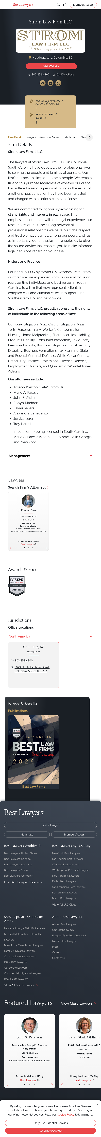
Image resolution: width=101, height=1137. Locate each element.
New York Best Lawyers (66, 853)
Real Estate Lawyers (16, 978)
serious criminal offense (58, 199)
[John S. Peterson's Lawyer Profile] (30, 1030)
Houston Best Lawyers (65, 875)
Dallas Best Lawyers (64, 881)
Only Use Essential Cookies (51, 1123)
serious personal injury (49, 188)
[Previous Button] (10, 521)
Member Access (74, 834)
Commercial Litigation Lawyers (22, 973)
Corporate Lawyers (15, 967)
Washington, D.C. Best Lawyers (70, 870)
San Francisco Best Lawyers (68, 886)
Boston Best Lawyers (64, 892)
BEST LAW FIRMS (46, 114)
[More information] (35, 544)
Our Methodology (63, 929)
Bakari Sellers (23, 408)
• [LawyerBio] (28, 547)
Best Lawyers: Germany (18, 875)
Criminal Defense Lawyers (20, 956)
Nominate (27, 834)
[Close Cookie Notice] (97, 1104)
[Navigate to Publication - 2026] (33, 752)
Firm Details (15, 137)
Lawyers (31, 137)
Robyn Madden (25, 403)
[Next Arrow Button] (89, 137)
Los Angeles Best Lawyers (67, 858)
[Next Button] (47, 521)
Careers (57, 952)
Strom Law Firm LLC (28, 516)
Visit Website (51, 66)
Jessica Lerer (23, 418)
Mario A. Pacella (25, 392)
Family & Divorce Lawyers (19, 950)
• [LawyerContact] (32, 547)
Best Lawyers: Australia (18, 864)
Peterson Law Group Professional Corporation (29, 1047)
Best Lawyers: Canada (17, 858)
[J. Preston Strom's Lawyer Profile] (28, 504)
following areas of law (57, 314)
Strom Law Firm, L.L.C (49, 162)
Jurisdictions (70, 137)
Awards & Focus (49, 137)
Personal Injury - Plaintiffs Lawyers (24, 928)
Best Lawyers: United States (20, 853)
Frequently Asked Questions (69, 935)
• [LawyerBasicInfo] (24, 547)
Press (55, 946)
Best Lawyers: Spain (16, 870)
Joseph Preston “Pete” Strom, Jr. (38, 387)
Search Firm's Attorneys (28, 487)
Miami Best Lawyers (64, 898)
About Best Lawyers (64, 924)
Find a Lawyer (51, 825)
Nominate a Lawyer (64, 941)
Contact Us (58, 957)
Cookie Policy (65, 1114)
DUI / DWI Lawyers (15, 962)
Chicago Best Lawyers (65, 864)
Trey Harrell (22, 424)
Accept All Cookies (51, 1130)
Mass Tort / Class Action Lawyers (23, 945)
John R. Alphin (24, 397)
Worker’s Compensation (61, 329)
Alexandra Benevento (30, 413)
